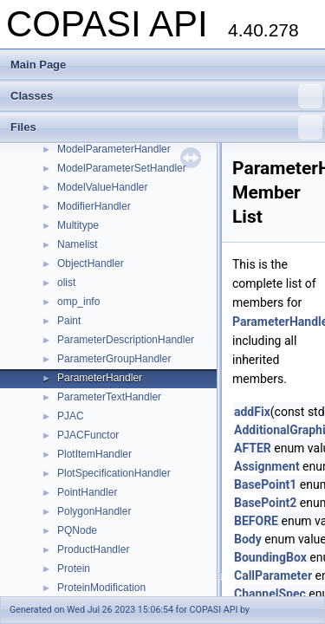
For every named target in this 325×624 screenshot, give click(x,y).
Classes (166, 96)
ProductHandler (93, 549)
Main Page (38, 64)
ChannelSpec (270, 594)
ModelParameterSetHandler (121, 168)
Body (248, 539)
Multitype (78, 225)
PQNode (77, 530)
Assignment (267, 466)
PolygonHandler (94, 511)
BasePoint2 (265, 503)
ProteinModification (101, 588)
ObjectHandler (90, 263)
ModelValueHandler (102, 187)
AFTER (252, 448)
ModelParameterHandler (114, 149)
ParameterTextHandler (109, 397)
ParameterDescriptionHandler (125, 340)
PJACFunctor (88, 435)
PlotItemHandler (94, 454)
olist (66, 282)
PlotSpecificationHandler (114, 473)
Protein (73, 568)
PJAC (70, 416)
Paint (69, 321)
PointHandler (87, 492)
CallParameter (273, 575)
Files (166, 127)
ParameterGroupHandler (114, 359)
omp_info (78, 302)
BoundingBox (270, 557)
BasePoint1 (265, 484)
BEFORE (256, 521)
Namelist (77, 244)
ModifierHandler (94, 206)
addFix (252, 412)
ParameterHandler (99, 378)
